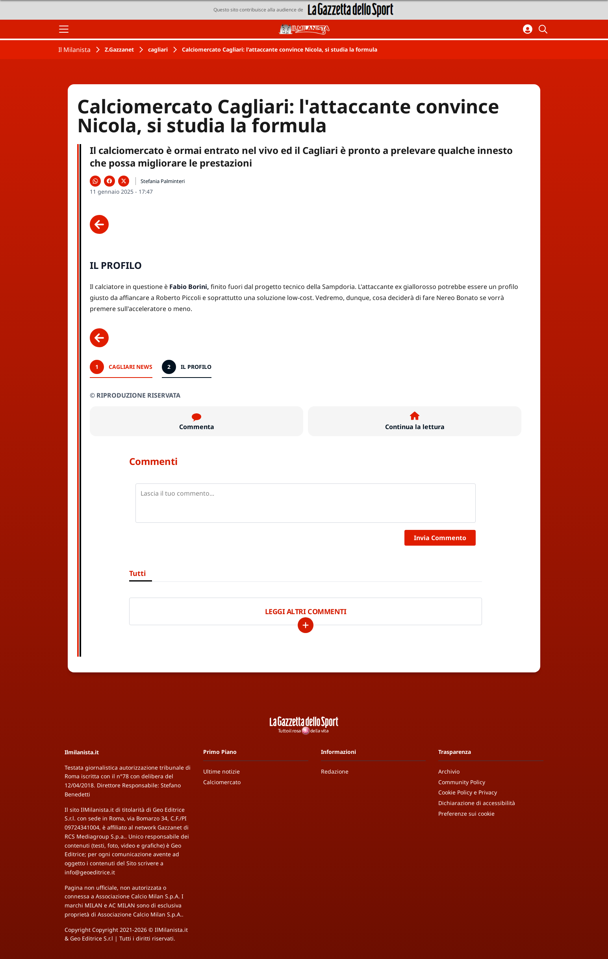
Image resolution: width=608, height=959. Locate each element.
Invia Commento (440, 537)
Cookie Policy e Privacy (467, 792)
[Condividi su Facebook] (109, 181)
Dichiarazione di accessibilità (476, 803)
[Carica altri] (305, 625)
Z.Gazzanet (119, 49)
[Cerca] (544, 29)
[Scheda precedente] (99, 224)
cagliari (158, 49)
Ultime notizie (221, 771)
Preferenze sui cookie (466, 813)
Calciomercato (222, 782)
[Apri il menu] (63, 29)
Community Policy (461, 782)
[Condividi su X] (123, 181)
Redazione (334, 771)
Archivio (449, 771)
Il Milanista (74, 49)
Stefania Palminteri (163, 181)
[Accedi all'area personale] (527, 29)
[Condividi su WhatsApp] (95, 181)
